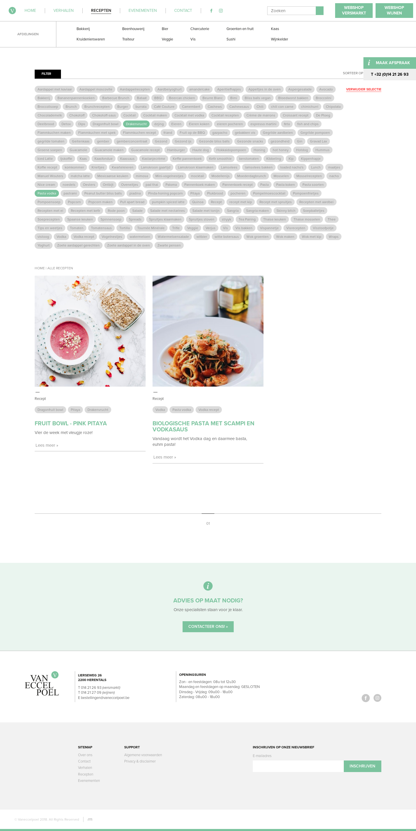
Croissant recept (296, 115)
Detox (66, 124)
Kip (291, 159)
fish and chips (308, 124)
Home (40, 268)
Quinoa (197, 202)
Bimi (233, 98)
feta (287, 124)
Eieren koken (199, 124)
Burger (122, 107)
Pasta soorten (313, 185)
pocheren (238, 193)
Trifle (176, 228)
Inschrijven (362, 766)
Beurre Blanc (213, 98)
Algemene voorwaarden (143, 755)
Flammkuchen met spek (97, 133)
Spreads (135, 219)
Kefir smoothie (220, 159)
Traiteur (128, 39)
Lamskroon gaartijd (155, 167)
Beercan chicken (182, 98)
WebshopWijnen (394, 10)
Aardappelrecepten (135, 89)
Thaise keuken (274, 219)
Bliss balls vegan (258, 98)
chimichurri (309, 107)
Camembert (191, 107)
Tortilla (124, 228)
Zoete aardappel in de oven (128, 245)
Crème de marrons (260, 115)
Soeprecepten (49, 219)
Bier (165, 29)
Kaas (275, 29)
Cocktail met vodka (189, 115)
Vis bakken (243, 228)
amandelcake (199, 89)
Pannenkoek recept (237, 185)
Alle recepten (60, 268)
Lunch (316, 167)
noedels (69, 185)
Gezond (161, 141)
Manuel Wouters (50, 176)
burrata (140, 107)
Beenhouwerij (133, 29)
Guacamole (78, 150)
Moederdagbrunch (251, 176)
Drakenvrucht (136, 124)
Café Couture (164, 107)
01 (208, 523)
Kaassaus (127, 159)
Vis (193, 39)
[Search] (291, 10)
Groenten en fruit (240, 29)
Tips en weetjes (50, 228)
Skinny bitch (286, 211)
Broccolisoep (48, 107)
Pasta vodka (47, 193)
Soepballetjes (313, 211)
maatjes (334, 167)
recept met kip (240, 202)
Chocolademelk (50, 115)
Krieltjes (98, 167)
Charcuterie (199, 29)
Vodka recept (84, 237)
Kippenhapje (311, 159)
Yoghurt (44, 245)
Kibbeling (273, 159)
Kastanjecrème (153, 159)
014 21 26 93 (91, 687)
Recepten (85, 774)
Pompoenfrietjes (306, 193)
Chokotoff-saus (104, 115)
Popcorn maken (100, 202)
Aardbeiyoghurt (169, 89)
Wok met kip (311, 237)
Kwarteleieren (122, 167)
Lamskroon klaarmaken (195, 167)
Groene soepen (50, 150)
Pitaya (195, 193)
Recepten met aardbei (316, 202)
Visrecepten (295, 228)
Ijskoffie (66, 159)
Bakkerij (83, 29)
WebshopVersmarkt (354, 10)
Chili (260, 107)
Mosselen (281, 176)
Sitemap (85, 747)
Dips (81, 124)
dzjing (159, 124)
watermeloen (140, 237)
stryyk (226, 219)
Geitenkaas (81, 141)
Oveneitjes (129, 185)
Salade (137, 211)
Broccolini (323, 98)
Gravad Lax (318, 141)
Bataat (142, 98)
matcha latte (80, 176)
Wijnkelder (279, 39)
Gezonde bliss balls (214, 141)
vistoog (43, 237)
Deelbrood (46, 124)
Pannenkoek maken (199, 185)
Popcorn (74, 202)
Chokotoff (77, 115)
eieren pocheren (230, 124)
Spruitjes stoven (201, 219)
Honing (259, 150)
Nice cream (46, 185)
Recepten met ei (50, 211)
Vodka (61, 237)
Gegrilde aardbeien (278, 133)
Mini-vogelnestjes (169, 176)
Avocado (326, 89)
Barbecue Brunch (115, 98)
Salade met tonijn (206, 211)
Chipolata (333, 107)
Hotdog (302, 150)
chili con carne (282, 107)
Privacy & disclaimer (140, 761)
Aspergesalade (300, 89)
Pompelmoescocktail (269, 193)
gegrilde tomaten (51, 141)
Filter (46, 74)
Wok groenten (257, 237)
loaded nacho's (292, 167)
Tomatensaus (101, 228)
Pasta (264, 185)
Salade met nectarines (167, 211)
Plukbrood (215, 193)
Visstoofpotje (323, 228)
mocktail (197, 176)
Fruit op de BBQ (192, 133)
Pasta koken (285, 185)
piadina (135, 193)
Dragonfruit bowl (105, 124)
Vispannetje (269, 228)
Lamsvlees (229, 167)
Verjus (211, 228)
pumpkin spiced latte (168, 202)
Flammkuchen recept (139, 133)
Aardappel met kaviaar (55, 89)
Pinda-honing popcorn (165, 193)
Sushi (230, 39)
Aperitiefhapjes (229, 89)
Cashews (215, 107)
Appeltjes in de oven (264, 89)
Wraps (334, 237)
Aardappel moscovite (95, 89)
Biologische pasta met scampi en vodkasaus (204, 426)
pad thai (152, 185)
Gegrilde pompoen (315, 133)
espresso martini (263, 124)
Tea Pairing (247, 219)
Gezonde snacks (250, 141)
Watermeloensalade (173, 237)
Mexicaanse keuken (112, 176)
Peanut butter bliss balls (103, 193)
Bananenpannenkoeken (76, 98)
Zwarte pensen (169, 245)
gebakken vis (245, 133)
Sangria (233, 211)
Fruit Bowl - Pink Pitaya (71, 423)
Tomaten (76, 228)
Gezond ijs (183, 141)
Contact (84, 761)
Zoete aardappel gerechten (78, 245)
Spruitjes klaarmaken (165, 219)
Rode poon (116, 211)
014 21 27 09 (91, 692)
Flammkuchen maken (54, 133)
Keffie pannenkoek (187, 159)
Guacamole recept (145, 150)
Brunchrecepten (97, 107)
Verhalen (85, 767)
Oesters (89, 185)
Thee (332, 219)
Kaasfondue (103, 159)
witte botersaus (227, 237)
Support (132, 747)
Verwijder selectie (363, 89)
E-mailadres (262, 756)
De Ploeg (323, 115)
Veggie (167, 39)
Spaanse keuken (80, 219)
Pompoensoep (49, 202)
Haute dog (200, 150)
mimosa (142, 176)
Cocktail (129, 115)
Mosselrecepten (309, 176)
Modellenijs (220, 176)
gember (103, 141)
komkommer (74, 167)
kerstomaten (249, 159)
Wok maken (285, 237)
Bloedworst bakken (293, 98)
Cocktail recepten (225, 115)
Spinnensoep (111, 219)
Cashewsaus (239, 107)
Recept (216, 202)
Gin (299, 141)
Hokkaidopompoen (231, 150)
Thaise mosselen (307, 219)
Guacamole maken (109, 150)
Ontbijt (108, 185)
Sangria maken (257, 211)
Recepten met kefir (85, 211)
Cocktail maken (155, 115)
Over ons (85, 755)
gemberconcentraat (132, 141)
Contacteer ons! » (208, 626)
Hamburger (176, 150)
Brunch (71, 107)
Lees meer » (47, 445)
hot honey (281, 150)
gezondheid (280, 141)
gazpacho (219, 133)
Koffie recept (47, 167)
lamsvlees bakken (259, 167)
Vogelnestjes (112, 237)
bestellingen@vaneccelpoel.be (105, 697)
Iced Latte (45, 159)
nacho (334, 176)
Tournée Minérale (151, 228)
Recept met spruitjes (275, 202)
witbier (201, 237)
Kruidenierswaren (91, 39)
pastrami (70, 193)
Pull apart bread (132, 202)
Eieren (176, 124)
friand (168, 133)
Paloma (171, 185)
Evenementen (89, 780)
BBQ (157, 98)
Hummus (322, 150)
